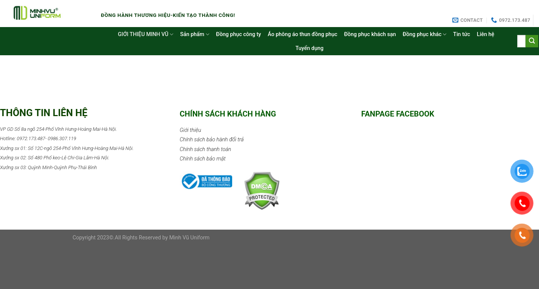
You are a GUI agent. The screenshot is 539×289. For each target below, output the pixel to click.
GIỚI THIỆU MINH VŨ (145, 34)
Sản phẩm (194, 34)
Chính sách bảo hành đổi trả (212, 139)
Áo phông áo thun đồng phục (302, 34)
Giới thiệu (190, 130)
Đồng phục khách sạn (370, 34)
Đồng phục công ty (238, 34)
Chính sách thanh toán (205, 149)
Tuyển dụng (310, 48)
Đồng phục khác (424, 34)
